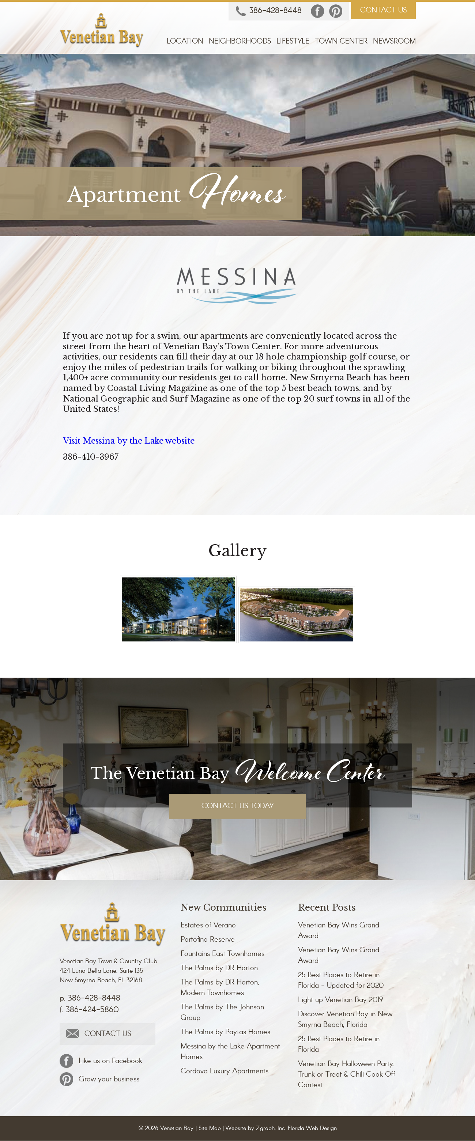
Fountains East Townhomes (222, 954)
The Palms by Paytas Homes (225, 1032)
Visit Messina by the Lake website (131, 441)
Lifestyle (292, 42)
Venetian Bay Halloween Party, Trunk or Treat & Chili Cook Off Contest (346, 1075)
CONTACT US (383, 10)
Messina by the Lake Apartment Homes (230, 1052)
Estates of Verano (208, 925)
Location (185, 42)
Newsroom (394, 42)
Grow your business (99, 1080)
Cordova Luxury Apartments (224, 1071)
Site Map (210, 1129)
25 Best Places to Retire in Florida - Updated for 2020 (341, 980)
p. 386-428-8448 (90, 999)
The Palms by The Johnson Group (222, 1013)
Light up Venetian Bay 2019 (340, 1000)
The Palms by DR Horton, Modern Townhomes (220, 988)
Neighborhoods (240, 42)
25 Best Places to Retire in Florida (339, 1044)
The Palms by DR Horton (219, 968)
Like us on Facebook (101, 1061)
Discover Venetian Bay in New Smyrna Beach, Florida (345, 1020)
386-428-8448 (269, 11)
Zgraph (265, 1129)
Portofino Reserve (208, 940)
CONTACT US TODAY (237, 806)
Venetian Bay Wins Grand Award (338, 931)
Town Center (341, 42)
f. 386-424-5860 (89, 1010)
